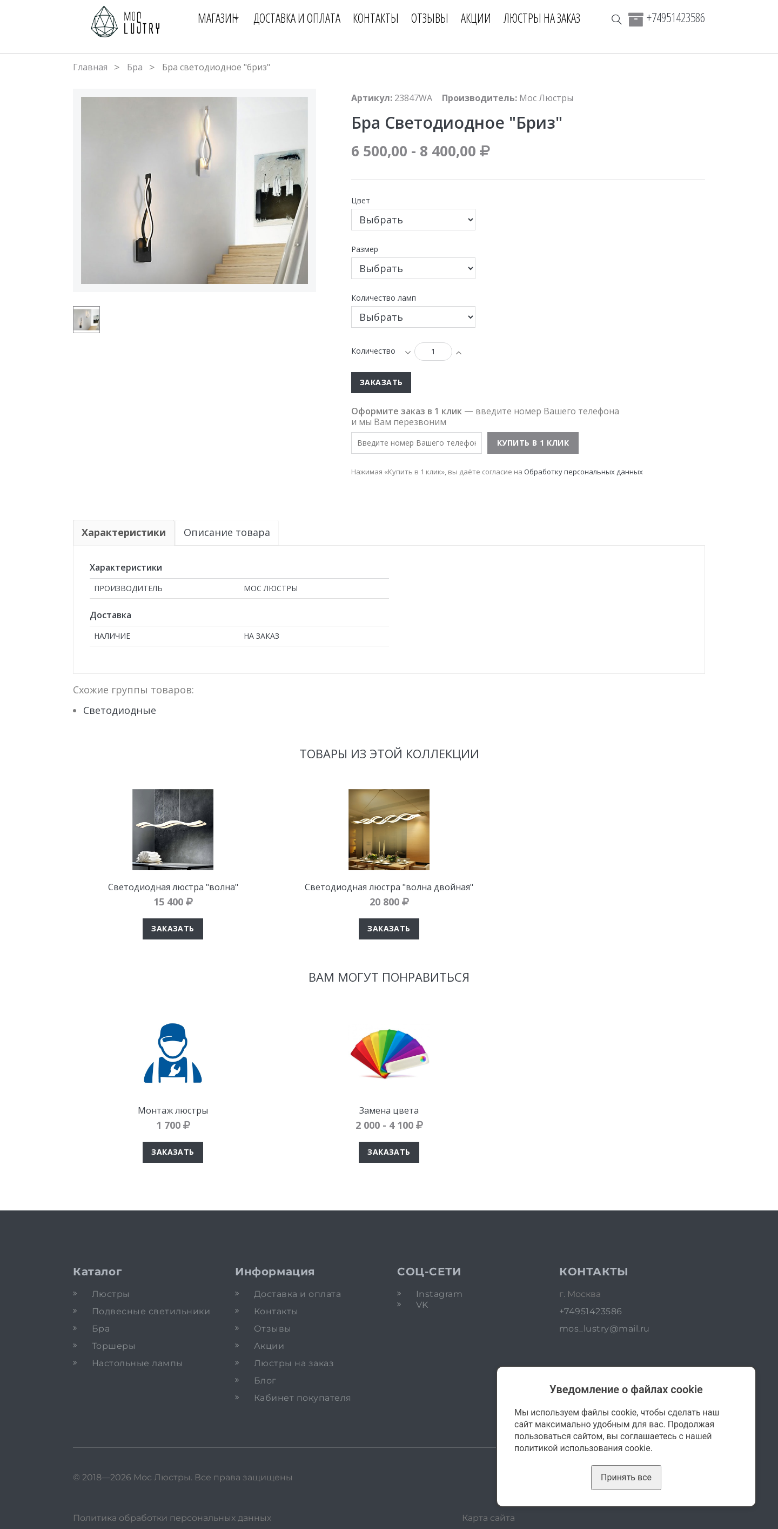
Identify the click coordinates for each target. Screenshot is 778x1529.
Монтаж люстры (173, 1110)
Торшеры (114, 1346)
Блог (265, 1380)
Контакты (381, 18)
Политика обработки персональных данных (172, 1518)
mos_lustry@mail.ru (604, 1328)
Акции (481, 18)
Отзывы (434, 18)
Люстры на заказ (546, 18)
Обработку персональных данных (583, 471)
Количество (373, 351)
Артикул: (371, 98)
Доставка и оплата (301, 18)
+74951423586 (676, 17)
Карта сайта (488, 1518)
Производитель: (479, 98)
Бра (135, 67)
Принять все (626, 1477)
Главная (90, 67)
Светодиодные (119, 710)
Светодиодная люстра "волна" (173, 887)
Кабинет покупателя (303, 1398)
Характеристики (124, 532)
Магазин (213, 18)
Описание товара (227, 532)
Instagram (439, 1294)
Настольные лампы (138, 1363)
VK (422, 1305)
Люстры (111, 1294)
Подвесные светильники (151, 1311)
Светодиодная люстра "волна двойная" (389, 887)
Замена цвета (389, 1110)
